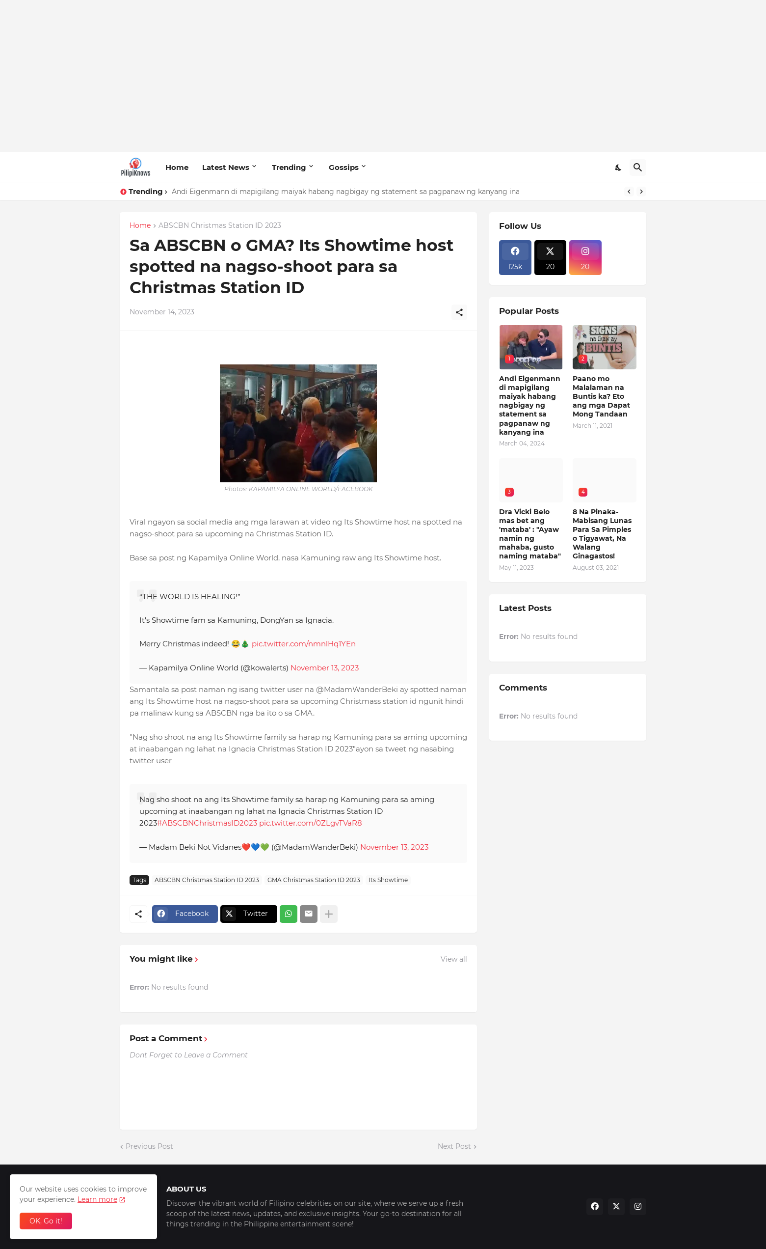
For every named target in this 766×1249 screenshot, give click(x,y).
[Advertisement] (383, 76)
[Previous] (629, 191)
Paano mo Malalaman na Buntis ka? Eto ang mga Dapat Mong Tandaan (601, 396)
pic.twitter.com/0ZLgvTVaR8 (310, 823)
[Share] (459, 312)
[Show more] (329, 914)
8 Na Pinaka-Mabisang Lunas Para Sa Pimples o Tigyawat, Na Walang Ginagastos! (602, 534)
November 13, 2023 (325, 667)
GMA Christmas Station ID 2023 (313, 880)
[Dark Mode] (618, 167)
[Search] (638, 167)
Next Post (454, 1146)
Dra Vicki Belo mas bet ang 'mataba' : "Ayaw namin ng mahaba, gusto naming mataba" (530, 534)
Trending (289, 167)
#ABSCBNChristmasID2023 (207, 823)
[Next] (641, 191)
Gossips (344, 167)
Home (176, 167)
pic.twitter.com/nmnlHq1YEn (304, 643)
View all (454, 959)
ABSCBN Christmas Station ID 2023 (219, 226)
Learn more (97, 1199)
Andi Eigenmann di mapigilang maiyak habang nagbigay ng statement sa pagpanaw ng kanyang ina (346, 191)
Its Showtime (388, 880)
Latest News (225, 167)
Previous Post (149, 1146)
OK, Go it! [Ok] (45, 1221)
